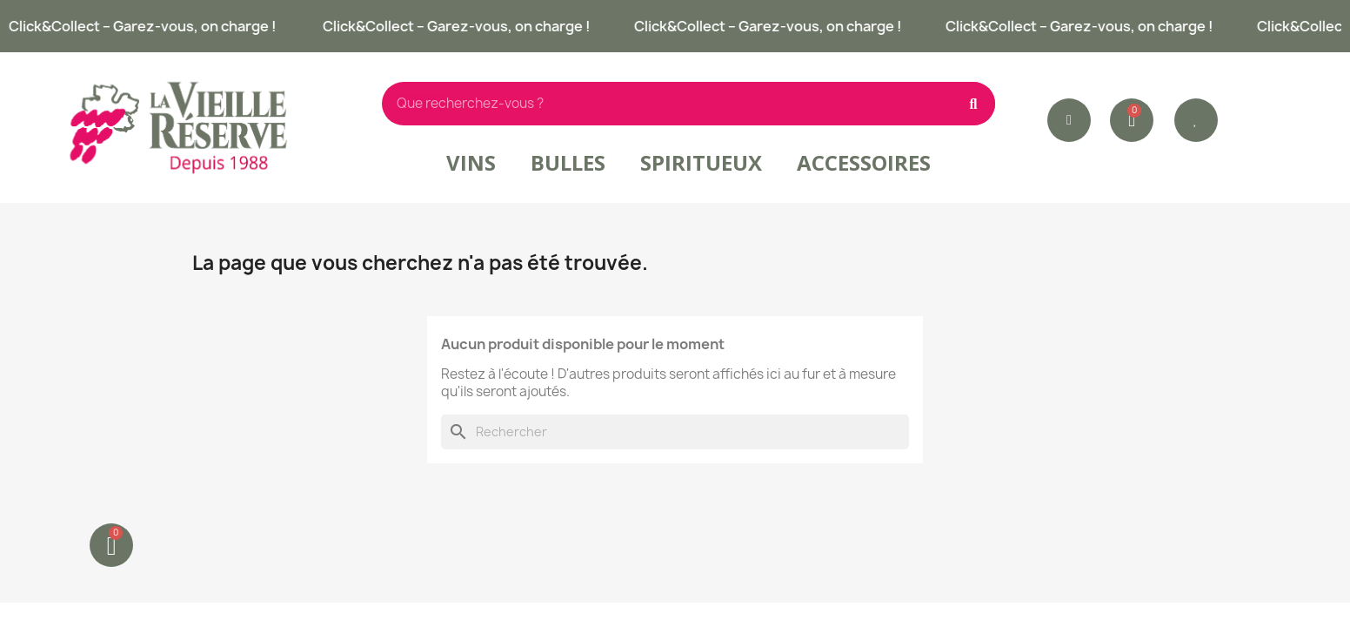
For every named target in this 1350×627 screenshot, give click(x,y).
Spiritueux (701, 162)
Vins (471, 162)
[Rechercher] (675, 432)
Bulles (568, 162)
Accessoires (864, 162)
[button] (1196, 120)
